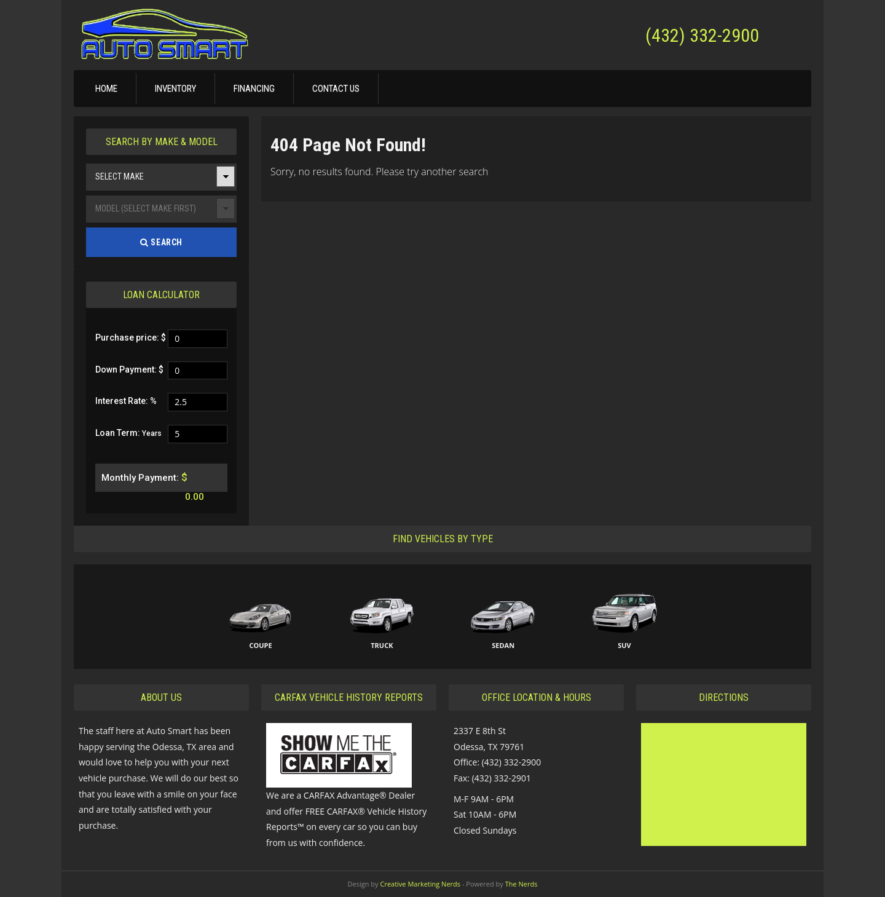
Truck (382, 645)
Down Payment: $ (129, 369)
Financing (254, 88)
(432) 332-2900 (702, 35)
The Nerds (521, 883)
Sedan (503, 645)
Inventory (175, 88)
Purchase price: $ (130, 337)
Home (106, 88)
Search (161, 242)
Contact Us (336, 88)
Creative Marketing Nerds (420, 883)
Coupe (260, 645)
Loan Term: (128, 433)
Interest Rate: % (126, 401)
